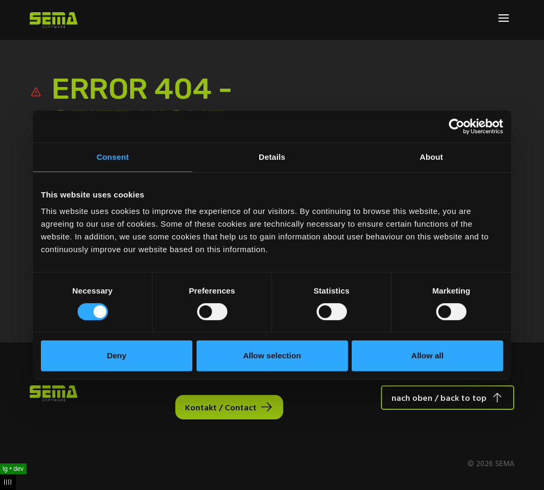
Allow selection (272, 355)
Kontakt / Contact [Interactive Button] (221, 407)
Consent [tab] (113, 156)
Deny (116, 355)
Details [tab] (272, 156)
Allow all (427, 355)
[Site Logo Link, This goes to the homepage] (54, 20)
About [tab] (431, 156)
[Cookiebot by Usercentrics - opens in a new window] (456, 126)
